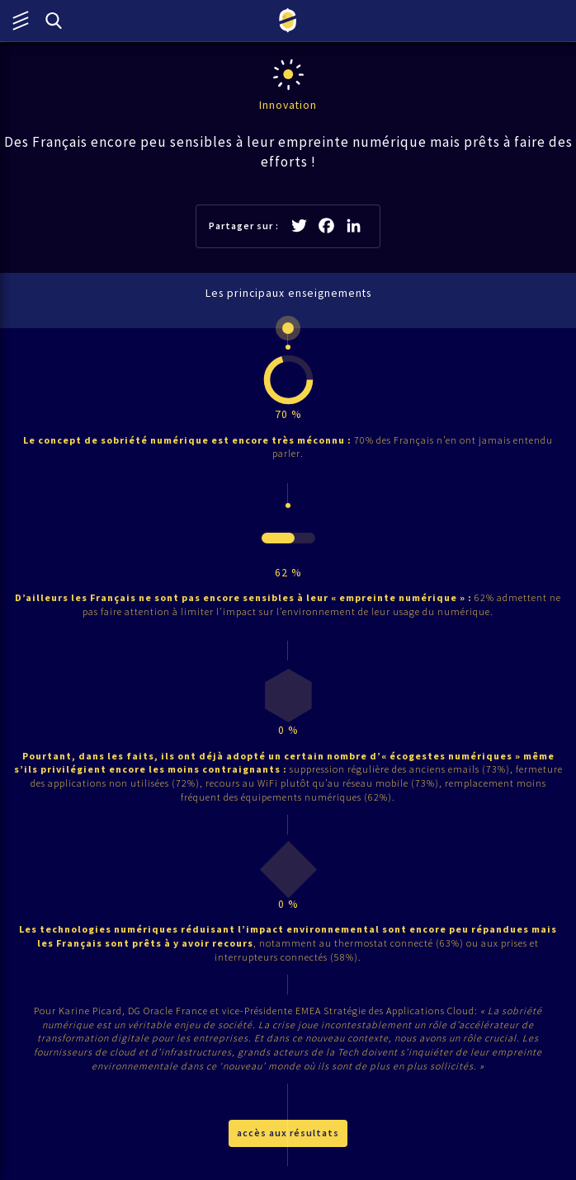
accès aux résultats (288, 1132)
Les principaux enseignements (288, 293)
